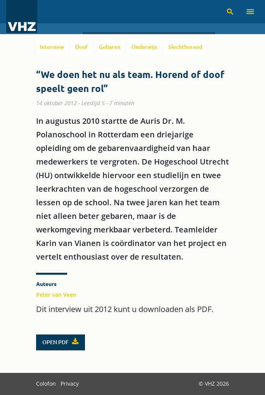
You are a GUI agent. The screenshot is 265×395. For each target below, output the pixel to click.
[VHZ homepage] (21, 17)
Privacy (70, 383)
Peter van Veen (56, 294)
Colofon (46, 383)
